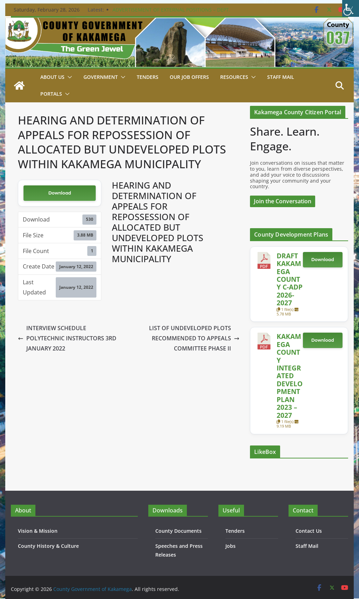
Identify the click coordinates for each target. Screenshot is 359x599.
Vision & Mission (37, 530)
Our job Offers (189, 77)
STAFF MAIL (280, 77)
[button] (68, 77)
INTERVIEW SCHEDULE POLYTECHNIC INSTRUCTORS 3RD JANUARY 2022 (67, 338)
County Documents (178, 530)
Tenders (147, 77)
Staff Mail (307, 546)
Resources (234, 77)
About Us (52, 77)
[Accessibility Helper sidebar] (350, 8)
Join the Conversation (282, 201)
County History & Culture (48, 546)
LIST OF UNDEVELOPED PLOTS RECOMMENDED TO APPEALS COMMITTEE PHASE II (194, 338)
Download (59, 193)
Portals (51, 93)
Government (100, 77)
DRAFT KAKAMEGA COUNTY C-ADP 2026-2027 (290, 279)
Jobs (230, 546)
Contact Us (309, 530)
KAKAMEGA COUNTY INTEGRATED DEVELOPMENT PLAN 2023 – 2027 (290, 375)
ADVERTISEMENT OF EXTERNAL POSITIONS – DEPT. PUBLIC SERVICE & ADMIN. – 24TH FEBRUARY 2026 (171, 13)
